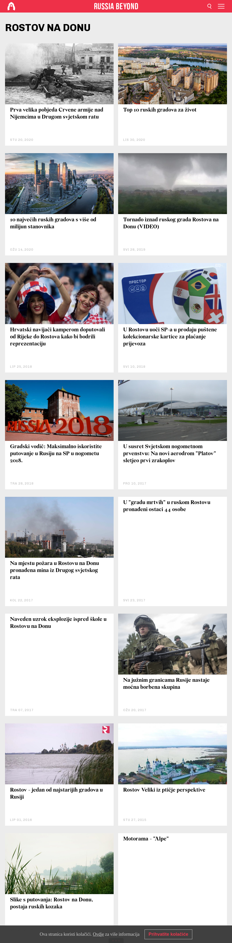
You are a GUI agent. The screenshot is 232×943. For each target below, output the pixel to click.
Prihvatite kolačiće (168, 934)
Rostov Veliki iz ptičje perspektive (164, 790)
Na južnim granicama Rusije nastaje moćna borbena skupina (166, 684)
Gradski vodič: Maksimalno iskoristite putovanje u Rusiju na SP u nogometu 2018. (56, 454)
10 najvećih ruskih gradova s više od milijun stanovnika (53, 223)
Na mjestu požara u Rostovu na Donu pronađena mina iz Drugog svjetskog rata (54, 571)
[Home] (11, 6)
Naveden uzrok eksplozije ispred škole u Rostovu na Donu (58, 623)
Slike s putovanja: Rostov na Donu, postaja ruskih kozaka (51, 903)
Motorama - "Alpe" (146, 839)
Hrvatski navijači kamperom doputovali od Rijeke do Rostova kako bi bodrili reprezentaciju (57, 337)
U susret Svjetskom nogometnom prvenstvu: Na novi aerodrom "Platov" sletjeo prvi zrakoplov (169, 454)
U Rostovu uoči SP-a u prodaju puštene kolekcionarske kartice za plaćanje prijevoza (170, 337)
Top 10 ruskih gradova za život (160, 110)
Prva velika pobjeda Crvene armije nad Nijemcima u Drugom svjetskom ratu (56, 113)
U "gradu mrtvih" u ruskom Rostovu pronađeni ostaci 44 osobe (166, 506)
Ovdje (98, 934)
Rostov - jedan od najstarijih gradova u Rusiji (56, 793)
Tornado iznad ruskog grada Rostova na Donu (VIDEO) (171, 223)
